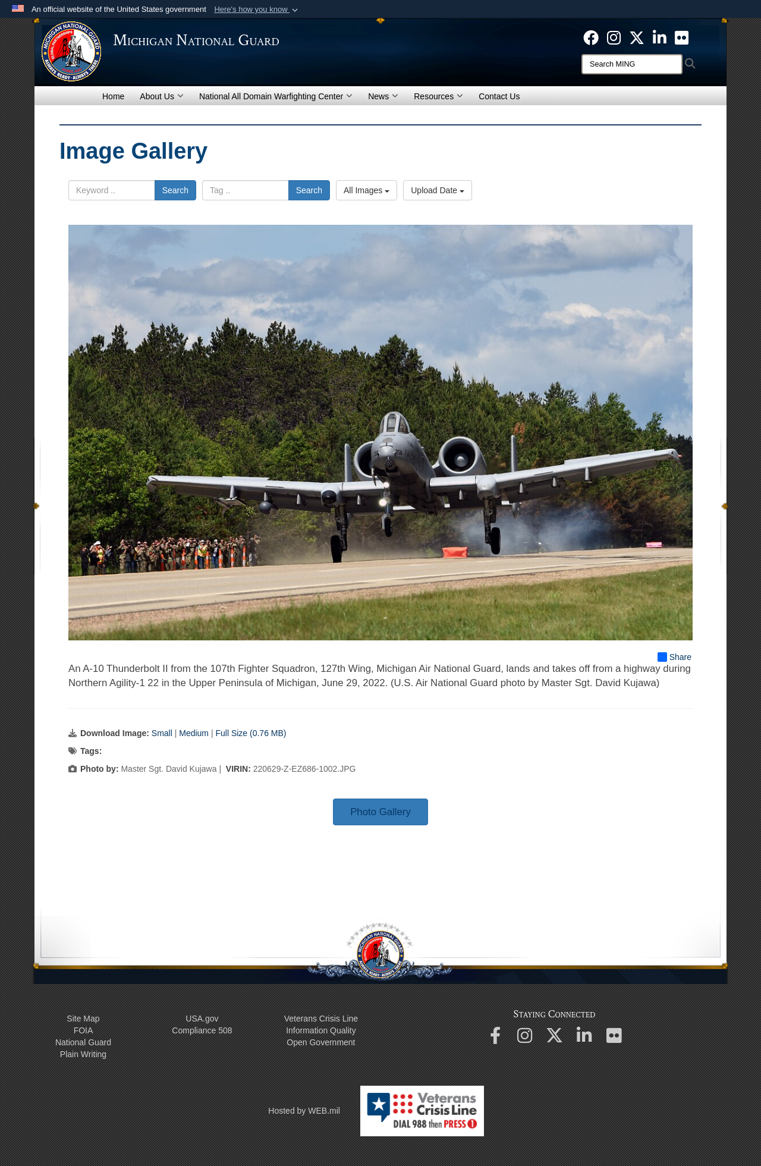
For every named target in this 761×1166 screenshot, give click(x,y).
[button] (257, 9)
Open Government (321, 1042)
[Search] (632, 64)
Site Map (83, 1018)
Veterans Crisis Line (321, 1018)
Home (113, 96)
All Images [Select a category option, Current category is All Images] (366, 190)
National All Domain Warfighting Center (276, 96)
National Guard (83, 1042)
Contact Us (499, 96)
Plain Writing (83, 1054)
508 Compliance (202, 1030)
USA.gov (201, 1018)
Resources (438, 96)
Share (674, 657)
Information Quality (321, 1030)
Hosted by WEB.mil (304, 1110)
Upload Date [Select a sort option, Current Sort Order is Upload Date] (437, 190)
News (383, 96)
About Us (162, 96)
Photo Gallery (380, 812)
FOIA (83, 1030)
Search (175, 190)
